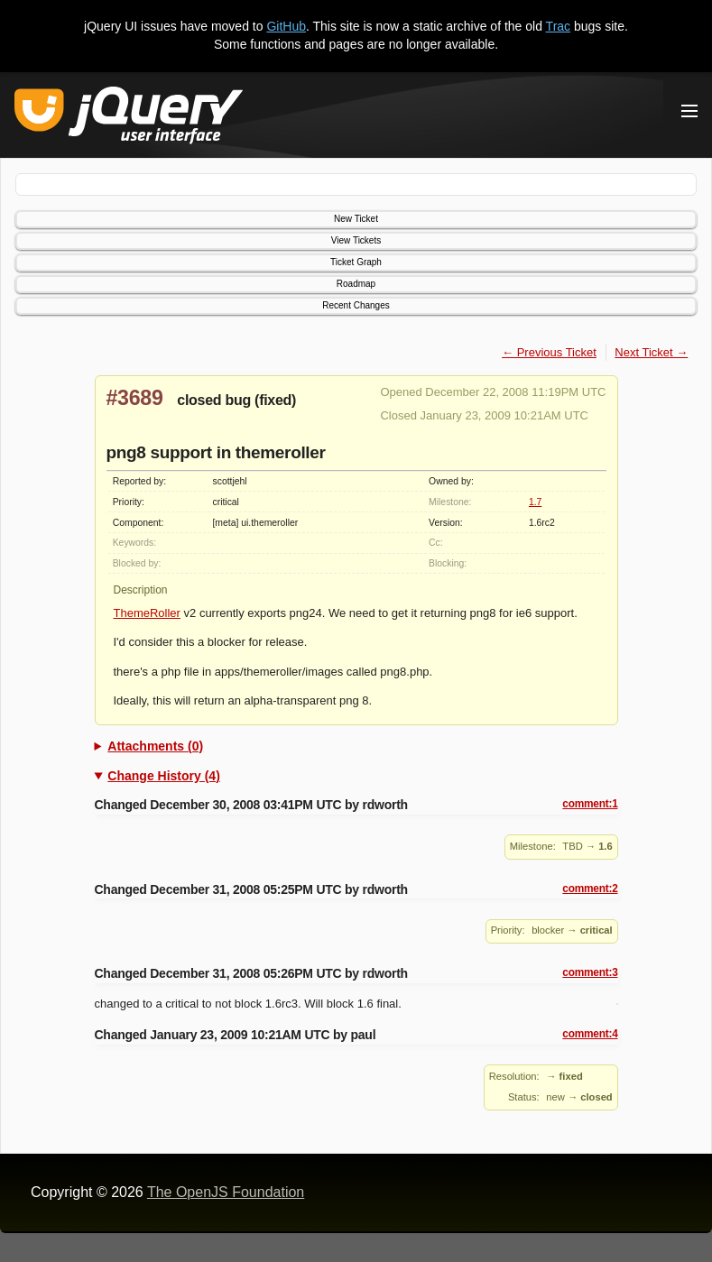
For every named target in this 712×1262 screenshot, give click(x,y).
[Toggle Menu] (689, 111)
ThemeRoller (147, 613)
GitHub (286, 26)
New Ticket (356, 219)
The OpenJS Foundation (225, 1192)
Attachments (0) (155, 746)
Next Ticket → (651, 352)
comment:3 (589, 972)
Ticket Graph (356, 262)
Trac (558, 26)
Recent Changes (356, 305)
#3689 (134, 398)
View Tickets (356, 240)
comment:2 (589, 888)
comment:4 (589, 1033)
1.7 (535, 502)
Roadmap (356, 284)
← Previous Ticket (549, 352)
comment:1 (589, 803)
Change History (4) (163, 776)
